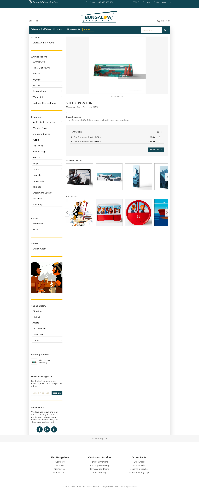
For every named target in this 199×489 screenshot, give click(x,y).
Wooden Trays (39, 128)
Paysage (36, 80)
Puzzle (35, 140)
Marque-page (39, 152)
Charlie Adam (39, 249)
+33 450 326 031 (105, 2)
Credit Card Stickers (42, 193)
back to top (98, 439)
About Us (37, 311)
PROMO (136, 2)
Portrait (36, 74)
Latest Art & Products (43, 43)
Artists (156, 2)
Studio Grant (113, 487)
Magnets (36, 175)
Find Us (36, 317)
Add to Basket (156, 149)
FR (36, 21)
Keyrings (36, 187)
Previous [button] (67, 177)
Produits (57, 29)
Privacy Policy (99, 473)
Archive (36, 230)
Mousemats (38, 181)
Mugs (35, 163)
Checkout (146, 2)
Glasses (36, 158)
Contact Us (166, 2)
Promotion (37, 224)
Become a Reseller (139, 469)
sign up (57, 393)
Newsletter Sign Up (139, 473)
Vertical (36, 85)
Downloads (38, 335)
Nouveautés (73, 29)
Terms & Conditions (99, 469)
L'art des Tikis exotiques (44, 103)
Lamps (35, 169)
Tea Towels (37, 146)
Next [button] (167, 177)
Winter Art (37, 97)
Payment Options (99, 462)
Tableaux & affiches (41, 29)
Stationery (37, 205)
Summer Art (38, 62)
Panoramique (39, 91)
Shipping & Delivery (99, 465)
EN (30, 21)
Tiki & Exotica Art (41, 68)
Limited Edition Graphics (45, 2)
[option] (117, 65)
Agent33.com (131, 487)
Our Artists (139, 462)
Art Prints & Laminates (43, 122)
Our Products (39, 329)
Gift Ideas (37, 199)
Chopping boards (41, 134)
